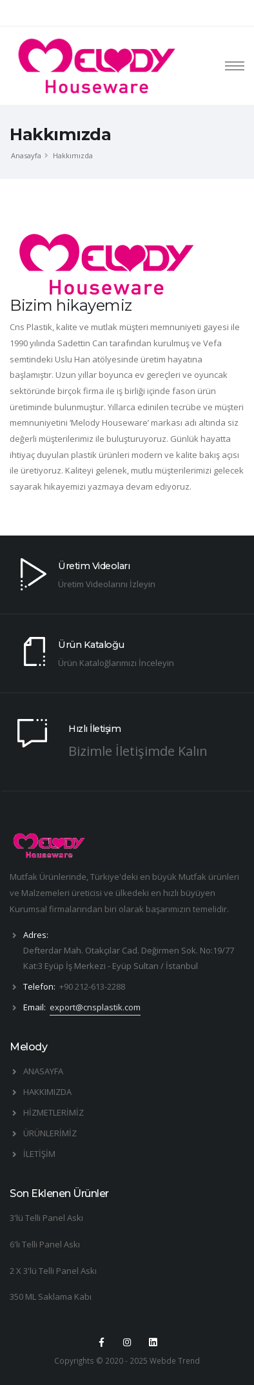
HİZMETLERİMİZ (53, 1112)
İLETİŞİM (39, 1154)
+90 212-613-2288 (92, 986)
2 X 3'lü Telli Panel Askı (53, 1270)
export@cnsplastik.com (95, 1007)
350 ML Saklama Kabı (51, 1296)
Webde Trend (175, 1360)
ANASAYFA (43, 1071)
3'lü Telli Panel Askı (46, 1218)
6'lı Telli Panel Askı (45, 1244)
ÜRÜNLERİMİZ (50, 1133)
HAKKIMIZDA (47, 1092)
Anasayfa (26, 155)
